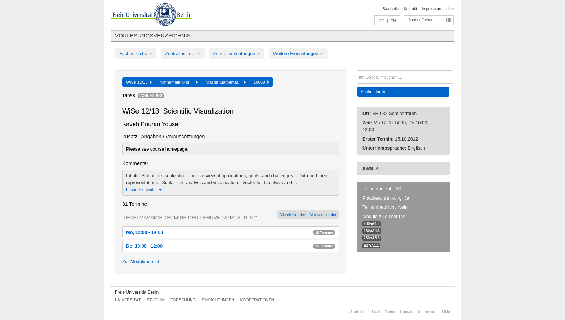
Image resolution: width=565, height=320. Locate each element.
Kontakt (410, 8)
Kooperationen (257, 300)
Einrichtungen (218, 300)
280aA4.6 (371, 224)
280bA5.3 (372, 238)
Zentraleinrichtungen (236, 53)
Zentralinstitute (182, 53)
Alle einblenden (292, 215)
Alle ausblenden (323, 215)
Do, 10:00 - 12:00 (230, 246)
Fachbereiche (135, 53)
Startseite (391, 8)
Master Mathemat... (226, 82)
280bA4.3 (372, 231)
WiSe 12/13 (139, 82)
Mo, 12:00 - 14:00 (230, 232)
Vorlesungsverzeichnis (153, 35)
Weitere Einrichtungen (298, 53)
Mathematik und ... (179, 82)
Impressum (431, 8)
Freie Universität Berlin (137, 292)
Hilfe (450, 8)
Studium (156, 300)
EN (393, 21)
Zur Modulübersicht (142, 261)
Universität (128, 300)
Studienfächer (420, 20)
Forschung (183, 300)
